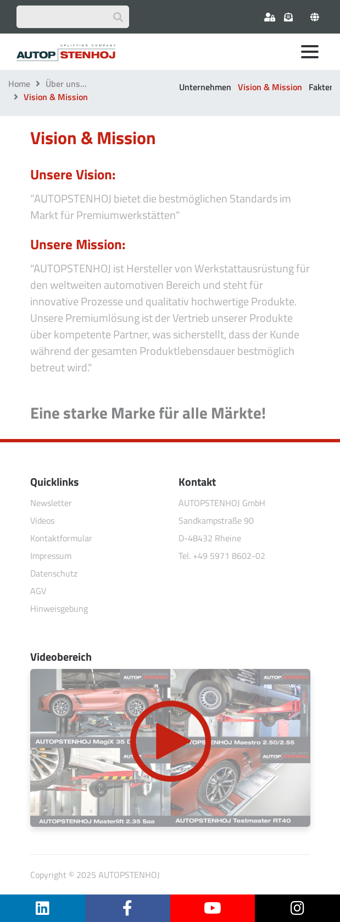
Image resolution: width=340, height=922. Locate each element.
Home (19, 83)
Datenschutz (53, 573)
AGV (38, 590)
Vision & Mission (270, 87)
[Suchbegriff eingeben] (72, 17)
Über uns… (66, 83)
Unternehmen (205, 87)
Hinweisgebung (59, 608)
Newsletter (51, 502)
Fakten (322, 87)
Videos (42, 520)
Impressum (50, 555)
